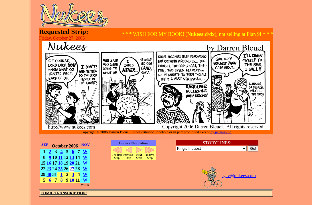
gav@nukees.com (228, 175)
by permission (220, 132)
